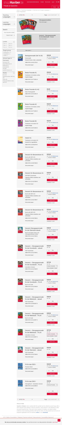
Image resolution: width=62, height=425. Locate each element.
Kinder (6, 55)
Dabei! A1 (28, 138)
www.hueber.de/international (33, 2)
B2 (10, 45)
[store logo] (13, 4)
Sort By (20, 15)
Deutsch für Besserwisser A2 (34, 191)
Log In (53, 2)
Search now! (9, 35)
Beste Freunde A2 (31, 104)
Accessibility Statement (47, 417)
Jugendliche (7, 53)
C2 (10, 47)
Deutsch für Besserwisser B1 (34, 210)
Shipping (20, 417)
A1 (5, 43)
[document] (31, 422)
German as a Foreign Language (41, 10)
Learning (6, 23)
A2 (10, 43)
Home (18, 10)
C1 (5, 47)
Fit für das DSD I (30, 364)
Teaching (6, 16)
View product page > (29, 64)
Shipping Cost (55, 90)
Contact (42, 2)
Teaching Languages (26, 10)
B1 (5, 45)
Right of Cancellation (12, 417)
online (37, 412)
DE (56, 2)
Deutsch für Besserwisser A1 (34, 154)
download (45, 412)
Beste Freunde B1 (31, 121)
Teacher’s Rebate (52, 58)
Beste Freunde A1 (31, 72)
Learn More (55, 422)
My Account (47, 2)
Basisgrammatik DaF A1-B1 (34, 55)
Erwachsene (7, 52)
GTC (4, 417)
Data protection (37, 417)
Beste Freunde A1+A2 (32, 89)
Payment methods (27, 417)
